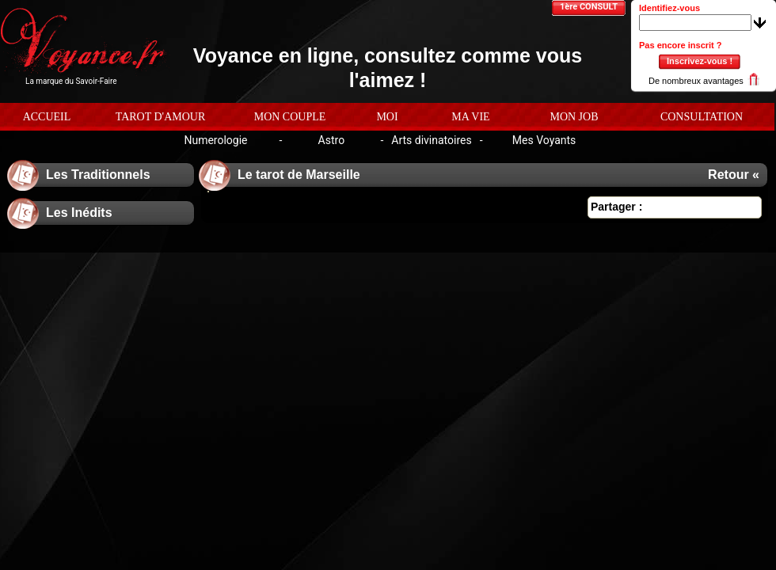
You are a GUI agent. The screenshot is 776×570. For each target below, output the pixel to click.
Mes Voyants (544, 140)
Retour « (733, 174)
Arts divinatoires (431, 140)
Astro (331, 140)
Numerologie (215, 140)
